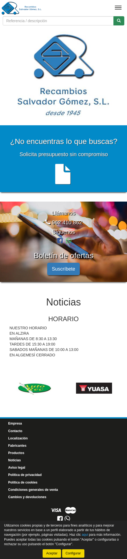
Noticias (14, 459)
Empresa (15, 422)
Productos (16, 452)
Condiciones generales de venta (33, 488)
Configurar (73, 553)
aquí (85, 535)
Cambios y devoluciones (27, 496)
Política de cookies (22, 481)
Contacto (15, 430)
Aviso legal (16, 466)
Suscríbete (63, 268)
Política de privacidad (25, 474)
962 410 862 (63, 221)
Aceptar (51, 553)
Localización (18, 437)
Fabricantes (17, 444)
